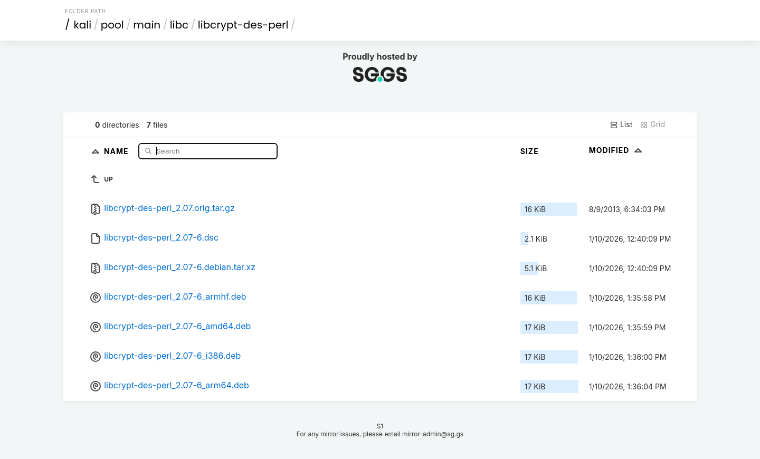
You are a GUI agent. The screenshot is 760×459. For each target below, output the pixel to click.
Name (117, 150)
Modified (616, 150)
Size (529, 151)
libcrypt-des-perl (243, 24)
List (621, 124)
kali (83, 24)
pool (112, 24)
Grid (652, 124)
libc (179, 24)
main (146, 24)
